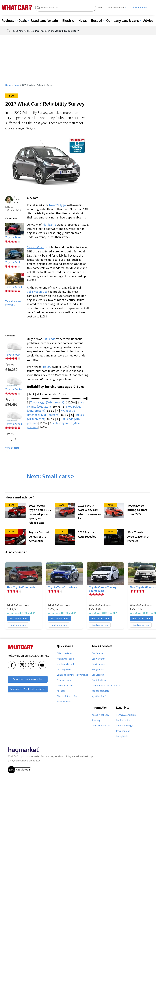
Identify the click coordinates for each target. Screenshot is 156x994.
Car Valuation (99, 680)
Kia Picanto (49, 224)
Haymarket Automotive (41, 756)
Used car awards (65, 685)
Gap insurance (99, 664)
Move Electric (64, 701)
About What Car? (100, 714)
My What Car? (140, 7)
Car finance (97, 653)
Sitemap (96, 720)
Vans (99, 7)
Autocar (61, 690)
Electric (70, 20)
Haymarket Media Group (80, 756)
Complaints (122, 736)
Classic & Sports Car (67, 696)
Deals (24, 20)
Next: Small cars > (50, 476)
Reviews (10, 20)
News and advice (20, 497)
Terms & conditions (126, 714)
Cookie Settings (124, 725)
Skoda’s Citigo (35, 247)
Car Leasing (98, 674)
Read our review (18, 625)
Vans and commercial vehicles (72, 674)
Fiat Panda (48, 339)
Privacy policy (123, 731)
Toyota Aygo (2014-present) (47, 402)
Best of (98, 20)
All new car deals (65, 658)
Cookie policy (123, 720)
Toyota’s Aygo (57, 205)
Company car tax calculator (106, 685)
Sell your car (98, 669)
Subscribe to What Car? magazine (27, 689)
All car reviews (64, 653)
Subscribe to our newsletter (27, 679)
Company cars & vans (124, 20)
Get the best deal (19, 618)
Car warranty (98, 658)
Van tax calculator (101, 690)
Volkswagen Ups (37, 291)
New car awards (65, 680)
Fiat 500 (46, 367)
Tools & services (116, 7)
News (84, 20)
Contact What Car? (101, 725)
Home (8, 85)
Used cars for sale (46, 20)
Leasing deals (64, 669)
